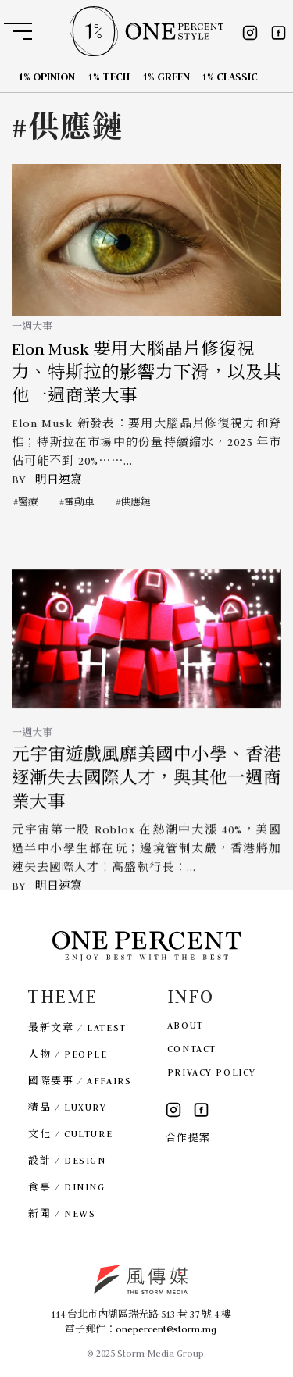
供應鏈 (135, 502)
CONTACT (191, 1048)
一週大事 (32, 326)
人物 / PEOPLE (67, 1054)
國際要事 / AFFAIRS (79, 1080)
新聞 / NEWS (61, 1213)
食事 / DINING (66, 1187)
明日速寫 (58, 480)
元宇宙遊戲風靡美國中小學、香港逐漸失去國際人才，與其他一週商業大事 (146, 797)
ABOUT (185, 1025)
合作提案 (188, 1137)
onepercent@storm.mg (166, 1329)
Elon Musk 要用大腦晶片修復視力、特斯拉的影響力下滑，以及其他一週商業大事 (146, 373)
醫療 (28, 502)
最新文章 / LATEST (77, 1027)
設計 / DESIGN (66, 1160)
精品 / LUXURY (67, 1107)
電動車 (79, 502)
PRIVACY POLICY (211, 1072)
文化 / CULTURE (70, 1134)
